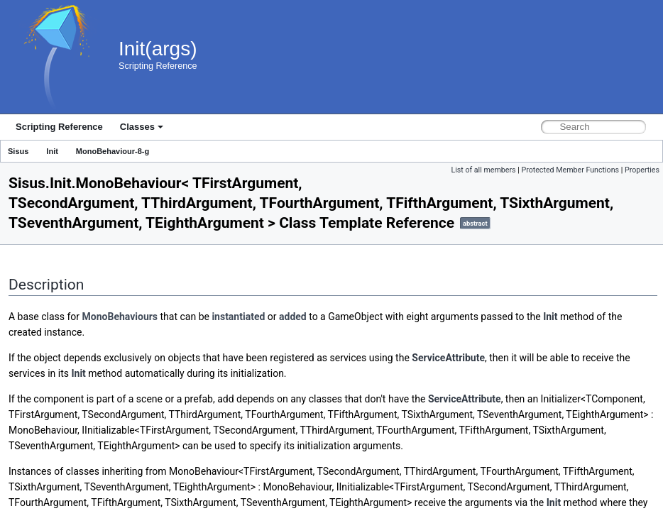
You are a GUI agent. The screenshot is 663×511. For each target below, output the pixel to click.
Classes (141, 126)
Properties (642, 170)
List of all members (483, 170)
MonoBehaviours (120, 316)
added (293, 316)
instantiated (238, 316)
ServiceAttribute (448, 357)
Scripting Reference (59, 126)
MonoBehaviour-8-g (112, 151)
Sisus (18, 151)
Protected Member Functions (570, 170)
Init (52, 151)
